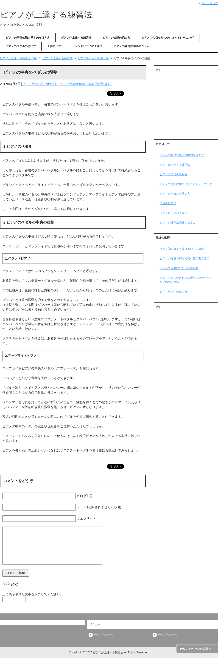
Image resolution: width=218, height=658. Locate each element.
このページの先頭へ (198, 648)
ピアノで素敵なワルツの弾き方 (179, 268)
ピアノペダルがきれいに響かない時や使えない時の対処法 (186, 280)
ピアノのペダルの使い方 (21, 46)
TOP (18, 58)
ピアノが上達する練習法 (46, 14)
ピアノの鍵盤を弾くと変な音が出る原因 (184, 258)
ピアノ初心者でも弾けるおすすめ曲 (182, 248)
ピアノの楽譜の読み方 (116, 37)
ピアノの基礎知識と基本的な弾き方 (28, 37)
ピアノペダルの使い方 (173, 291)
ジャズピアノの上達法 (88, 46)
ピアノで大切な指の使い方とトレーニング (167, 37)
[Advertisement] (186, 105)
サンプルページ (104, 634)
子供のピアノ (55, 46)
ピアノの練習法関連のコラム (131, 46)
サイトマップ (209, 3)
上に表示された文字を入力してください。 (32, 594)
